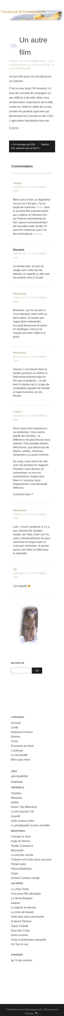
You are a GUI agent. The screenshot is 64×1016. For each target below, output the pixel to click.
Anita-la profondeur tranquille (28, 939)
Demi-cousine (19, 935)
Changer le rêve (20, 836)
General (16, 722)
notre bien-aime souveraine (27, 916)
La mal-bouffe (41, 65)
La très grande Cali (22, 811)
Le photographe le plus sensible (30, 825)
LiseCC (17, 411)
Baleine (15, 736)
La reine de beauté (22, 912)
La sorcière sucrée (22, 855)
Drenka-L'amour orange (25, 878)
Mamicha (16, 797)
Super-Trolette (19, 926)
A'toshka (16, 793)
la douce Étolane (21, 921)
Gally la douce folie (22, 820)
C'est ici (14, 127)
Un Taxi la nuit (19, 944)
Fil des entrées (23, 960)
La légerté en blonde (23, 907)
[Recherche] (21, 670)
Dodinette (17, 781)
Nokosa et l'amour (22, 732)
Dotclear (29, 1013)
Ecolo (14, 741)
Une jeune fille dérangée (26, 893)
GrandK (15, 816)
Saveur (17, 183)
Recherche (17, 663)
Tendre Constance (22, 845)
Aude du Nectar (20, 841)
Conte (14, 727)
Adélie (15, 802)
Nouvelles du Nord (22, 745)
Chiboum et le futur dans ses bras (31, 859)
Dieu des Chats (20, 930)
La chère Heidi (20, 889)
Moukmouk (19, 65)
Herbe (40, 207)
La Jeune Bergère (22, 898)
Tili (15, 569)
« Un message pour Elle (23, 144)
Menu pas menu (20, 759)
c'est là (36, 233)
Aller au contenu (10, 2)
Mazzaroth (17, 850)
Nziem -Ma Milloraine (24, 806)
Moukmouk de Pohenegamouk (32, 24)
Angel (14, 873)
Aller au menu (31, 2)
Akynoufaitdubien (21, 868)
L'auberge (17, 750)
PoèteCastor (18, 864)
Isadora (15, 903)
